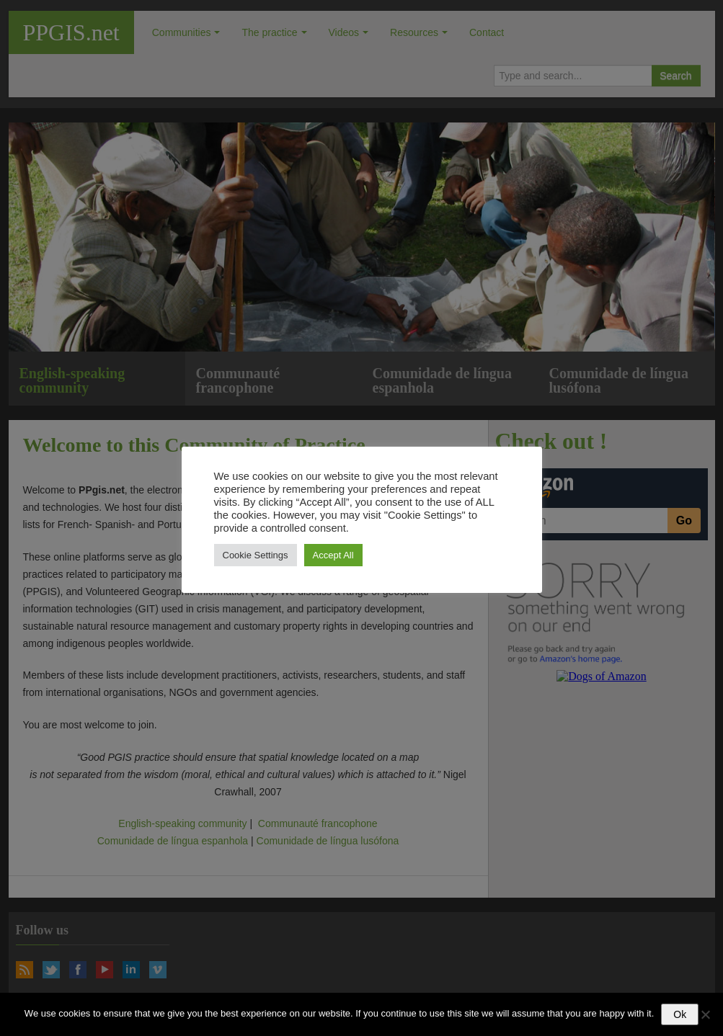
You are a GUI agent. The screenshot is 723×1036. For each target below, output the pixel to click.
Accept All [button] (333, 555)
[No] (705, 1014)
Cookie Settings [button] (255, 555)
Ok (679, 1014)
